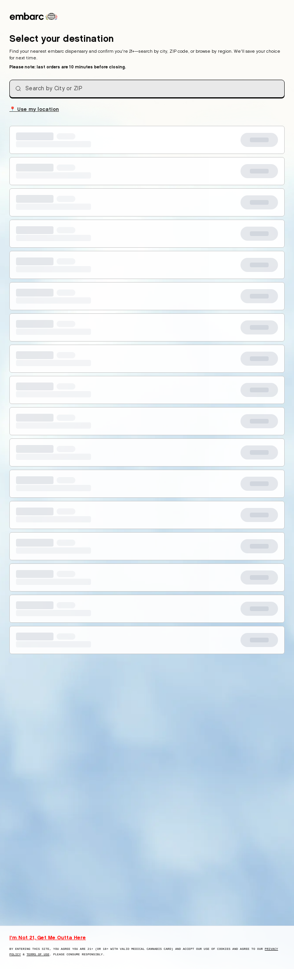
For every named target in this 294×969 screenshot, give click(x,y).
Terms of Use (38, 954)
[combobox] (147, 89)
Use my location (34, 108)
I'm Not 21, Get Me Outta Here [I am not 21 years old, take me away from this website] (47, 937)
